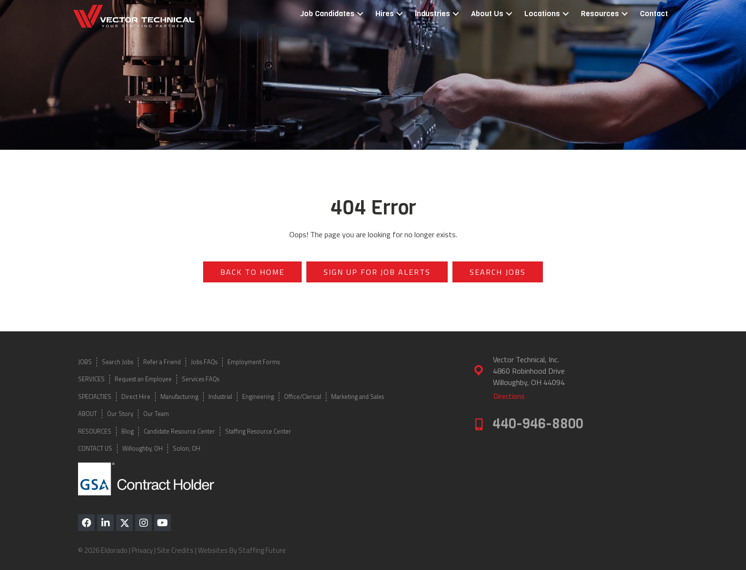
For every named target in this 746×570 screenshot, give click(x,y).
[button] (360, 14)
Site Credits (175, 550)
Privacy (142, 550)
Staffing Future (262, 550)
